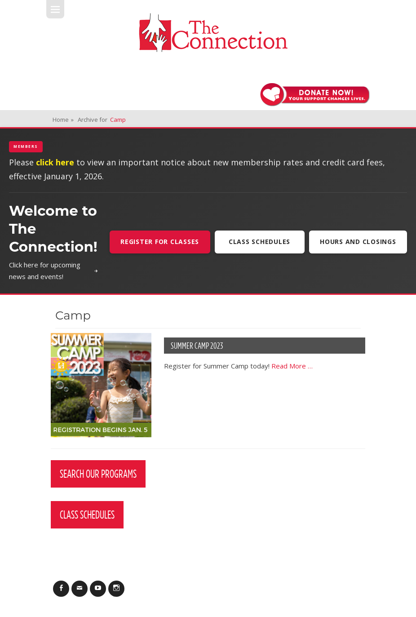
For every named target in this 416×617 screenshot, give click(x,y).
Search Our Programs (98, 473)
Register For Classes (159, 241)
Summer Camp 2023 (197, 346)
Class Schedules (259, 241)
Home (63, 119)
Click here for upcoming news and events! (53, 270)
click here (55, 162)
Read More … (292, 365)
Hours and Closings (358, 241)
